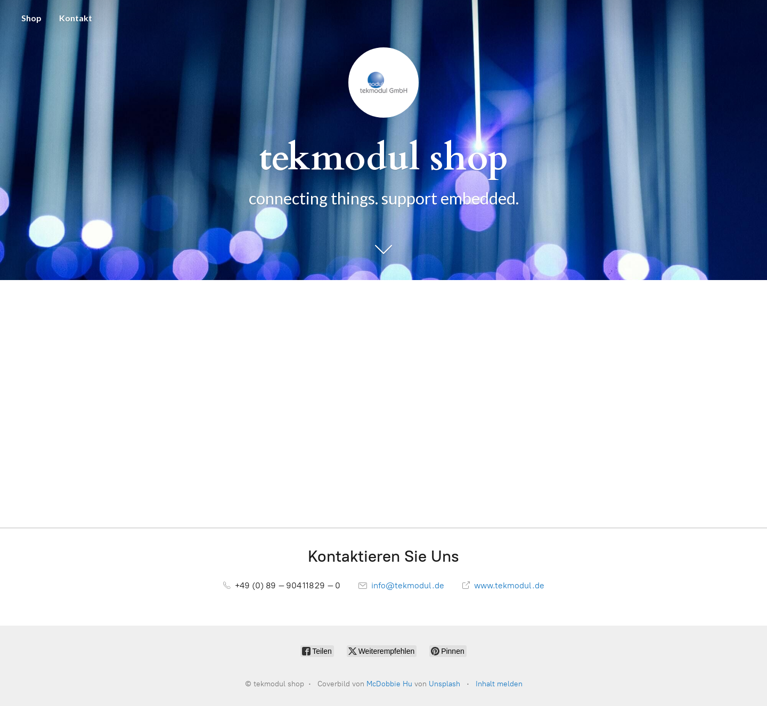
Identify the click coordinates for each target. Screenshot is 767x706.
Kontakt (75, 18)
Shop (31, 18)
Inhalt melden (499, 683)
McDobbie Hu (389, 683)
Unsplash (444, 683)
